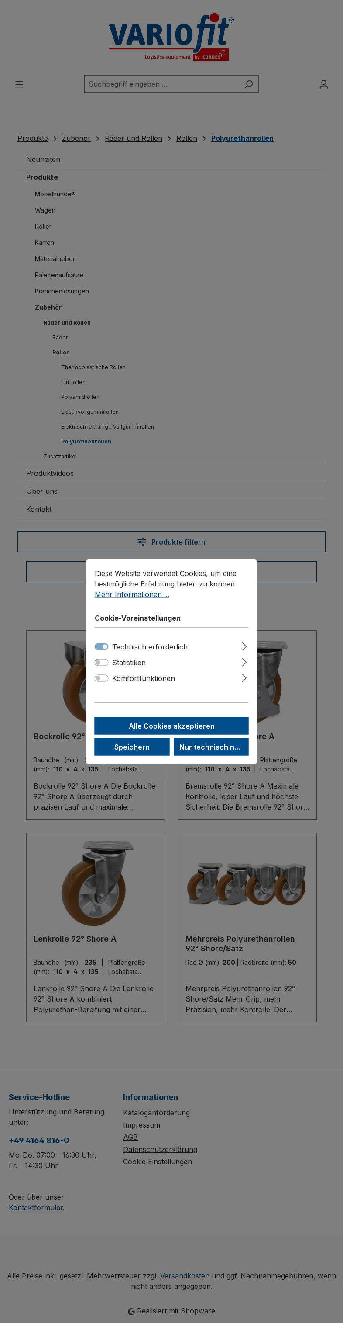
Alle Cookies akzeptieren (172, 725)
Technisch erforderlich (150, 646)
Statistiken (129, 662)
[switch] (102, 662)
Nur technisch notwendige (214, 746)
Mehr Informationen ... (132, 594)
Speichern (132, 746)
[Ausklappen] (244, 644)
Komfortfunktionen (143, 678)
